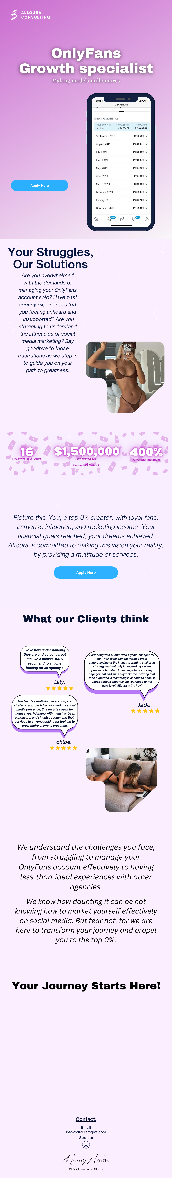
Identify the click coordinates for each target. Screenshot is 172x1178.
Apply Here (30, 185)
